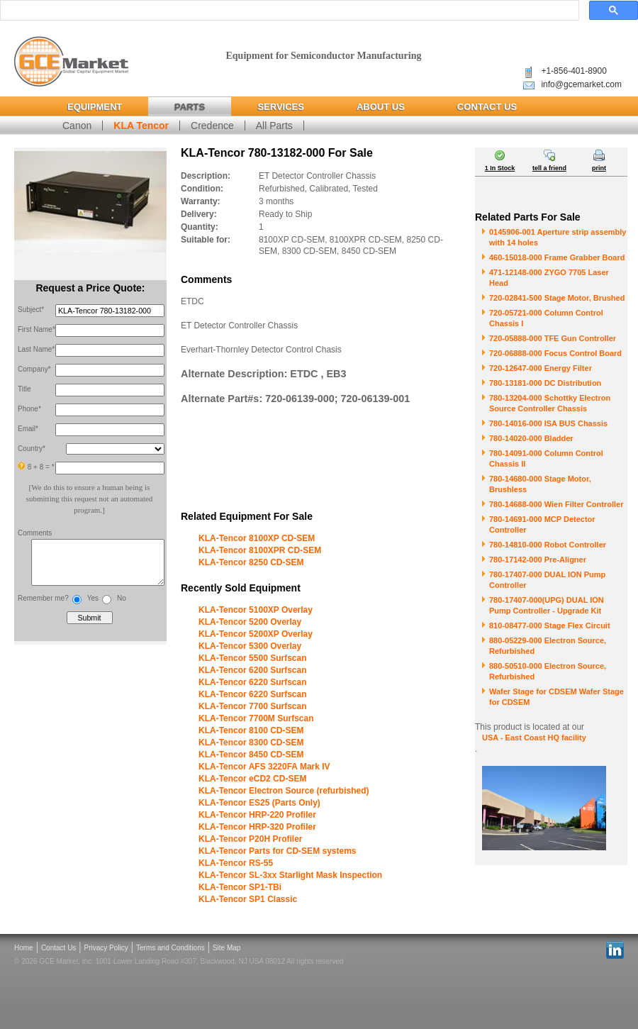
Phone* (29, 409)
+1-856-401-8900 (573, 71)
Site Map (226, 948)
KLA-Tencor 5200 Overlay (249, 622)
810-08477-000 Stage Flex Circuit (549, 625)
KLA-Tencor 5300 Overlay (249, 646)
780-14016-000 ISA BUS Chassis (548, 423)
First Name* (36, 329)
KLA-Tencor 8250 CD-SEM (250, 562)
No (121, 605)
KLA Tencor (141, 125)
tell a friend (549, 168)
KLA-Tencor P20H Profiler (250, 839)
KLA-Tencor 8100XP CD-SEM (256, 538)
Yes (93, 605)
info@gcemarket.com (581, 84)
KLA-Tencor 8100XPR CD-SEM (259, 550)
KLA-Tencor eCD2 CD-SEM (252, 779)
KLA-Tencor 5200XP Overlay (255, 634)
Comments (35, 533)
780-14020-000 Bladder (531, 438)
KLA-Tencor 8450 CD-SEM (250, 755)
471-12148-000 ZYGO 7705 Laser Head (549, 277)
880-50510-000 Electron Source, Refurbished (547, 671)
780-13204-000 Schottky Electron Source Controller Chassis (549, 403)
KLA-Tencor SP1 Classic (247, 899)
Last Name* (36, 349)
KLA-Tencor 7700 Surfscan (252, 706)
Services (280, 106)
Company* (34, 369)
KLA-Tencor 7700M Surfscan (256, 718)
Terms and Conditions (170, 948)
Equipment (94, 106)
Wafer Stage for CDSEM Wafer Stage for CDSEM (556, 696)
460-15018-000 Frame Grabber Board (557, 257)
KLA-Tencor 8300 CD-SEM (250, 742)
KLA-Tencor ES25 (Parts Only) (259, 803)
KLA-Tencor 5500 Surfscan (252, 658)
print (599, 168)
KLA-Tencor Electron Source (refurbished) (283, 791)
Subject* (31, 309)
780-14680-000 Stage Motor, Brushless (540, 484)
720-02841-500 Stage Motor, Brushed (557, 298)
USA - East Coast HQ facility (534, 737)
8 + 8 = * (36, 466)
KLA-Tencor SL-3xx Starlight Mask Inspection (290, 875)
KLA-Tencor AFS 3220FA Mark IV (264, 767)
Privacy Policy (106, 948)
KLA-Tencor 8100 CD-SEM (250, 730)
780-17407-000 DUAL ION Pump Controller (547, 579)
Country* (31, 448)
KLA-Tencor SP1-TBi (239, 887)
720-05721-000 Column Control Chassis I (546, 318)
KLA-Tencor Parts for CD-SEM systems (277, 851)
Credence (212, 125)
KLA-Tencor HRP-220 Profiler (257, 815)
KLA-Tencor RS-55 (235, 863)
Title (24, 389)
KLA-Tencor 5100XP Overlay (255, 610)
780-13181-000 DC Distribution (545, 383)
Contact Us (487, 106)
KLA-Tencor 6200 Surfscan (252, 670)
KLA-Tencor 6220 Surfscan (252, 682)
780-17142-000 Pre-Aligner (537, 559)
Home (23, 948)
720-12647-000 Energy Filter (540, 368)
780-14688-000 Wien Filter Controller (556, 504)
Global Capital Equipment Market (71, 62)
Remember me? (43, 605)
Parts (189, 106)
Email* (28, 429)
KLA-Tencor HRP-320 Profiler (257, 827)
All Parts (274, 125)
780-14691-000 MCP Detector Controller (542, 524)
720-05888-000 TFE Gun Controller (552, 338)
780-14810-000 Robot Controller (547, 544)
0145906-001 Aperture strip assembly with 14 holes (557, 237)
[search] (288, 10)
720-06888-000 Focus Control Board (555, 353)
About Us (381, 106)
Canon (76, 125)
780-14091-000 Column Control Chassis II (546, 458)
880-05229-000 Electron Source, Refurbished (547, 645)
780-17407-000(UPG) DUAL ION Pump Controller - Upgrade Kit (546, 605)
